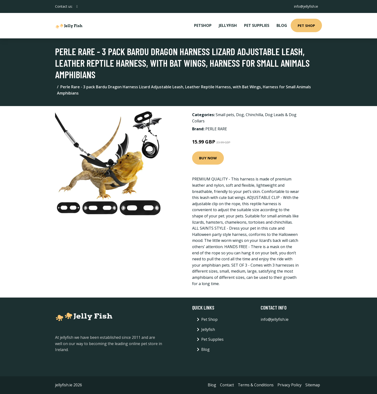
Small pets (225, 114)
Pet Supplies (256, 25)
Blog (281, 25)
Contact (227, 385)
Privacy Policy (289, 385)
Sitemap (312, 385)
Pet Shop (306, 25)
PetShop (203, 25)
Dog (240, 114)
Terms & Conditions (256, 385)
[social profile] (77, 6)
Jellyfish (228, 25)
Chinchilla (254, 114)
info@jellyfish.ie (306, 6)
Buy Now (208, 157)
